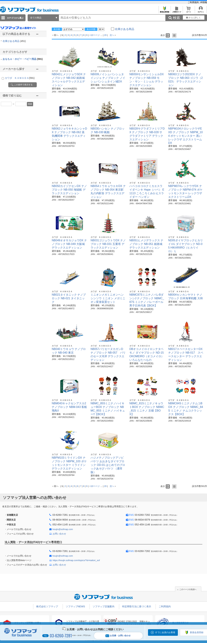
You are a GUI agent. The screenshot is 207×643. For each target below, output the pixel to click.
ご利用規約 (194, 2)
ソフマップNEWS (75, 606)
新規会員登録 (164, 11)
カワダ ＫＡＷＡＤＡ (20, 78)
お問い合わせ (59, 533)
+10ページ (94, 35)
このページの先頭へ (187, 589)
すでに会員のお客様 (165, 632)
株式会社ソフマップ (47, 606)
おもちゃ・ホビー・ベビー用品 (23, 59)
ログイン (200, 11)
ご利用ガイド (176, 11)
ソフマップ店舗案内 (103, 606)
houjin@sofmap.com (62, 529)
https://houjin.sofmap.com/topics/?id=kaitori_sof (76, 560)
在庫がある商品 (14, 41)
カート (188, 11)
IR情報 (203, 2)
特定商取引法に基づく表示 (136, 606)
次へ (112, 35)
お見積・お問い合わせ (118, 635)
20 (105, 35)
